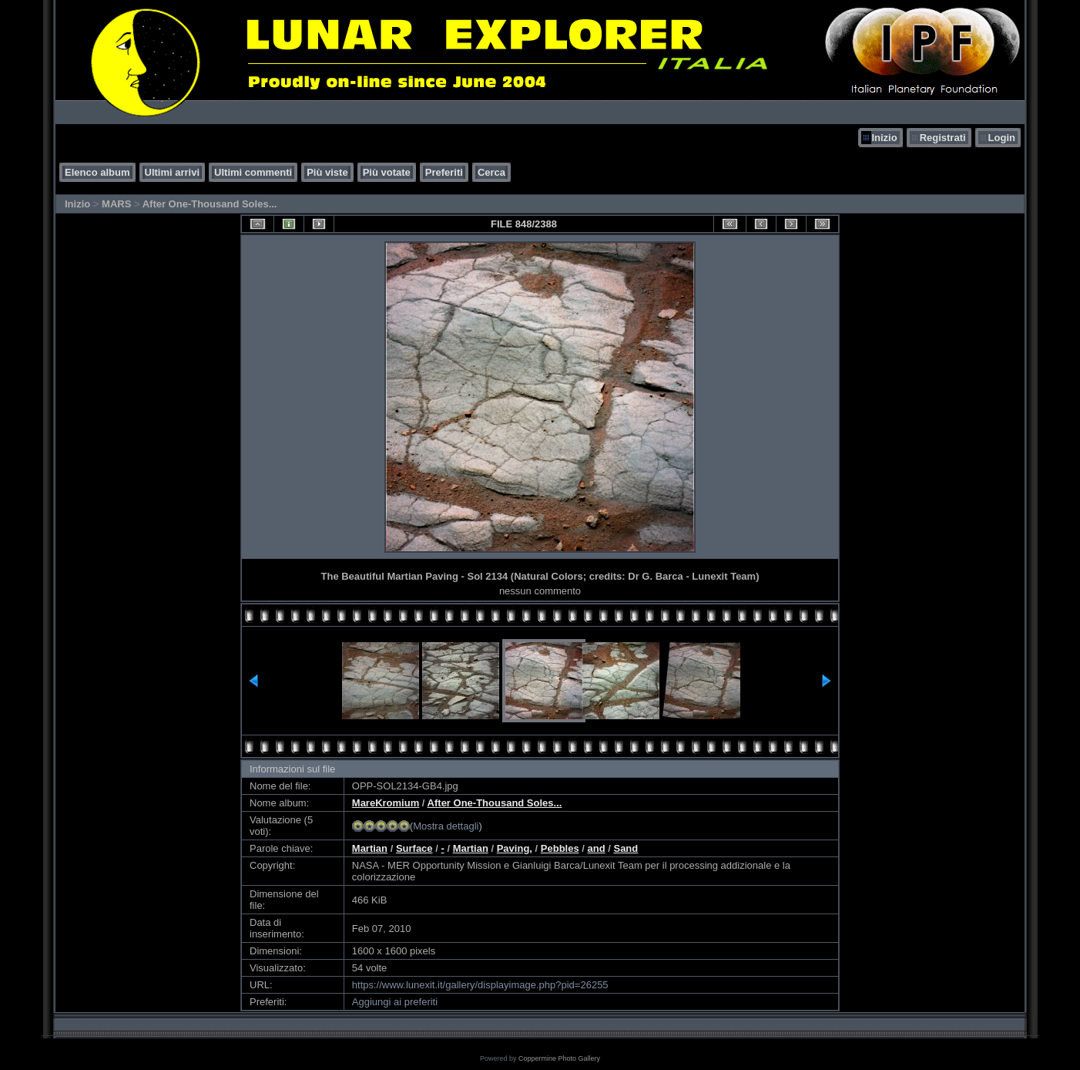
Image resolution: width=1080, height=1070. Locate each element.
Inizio (884, 137)
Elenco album (97, 172)
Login (1001, 137)
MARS (116, 204)
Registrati (943, 137)
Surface (414, 848)
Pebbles (560, 848)
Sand (625, 848)
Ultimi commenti (253, 172)
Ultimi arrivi (172, 172)
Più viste (327, 172)
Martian (369, 848)
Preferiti (444, 172)
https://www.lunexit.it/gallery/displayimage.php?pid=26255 (480, 985)
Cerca (491, 172)
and (596, 848)
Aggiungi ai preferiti (395, 1002)
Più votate (387, 172)
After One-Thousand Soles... (210, 204)
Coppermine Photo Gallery (559, 1058)
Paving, (514, 848)
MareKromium (385, 803)
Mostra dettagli (445, 826)
